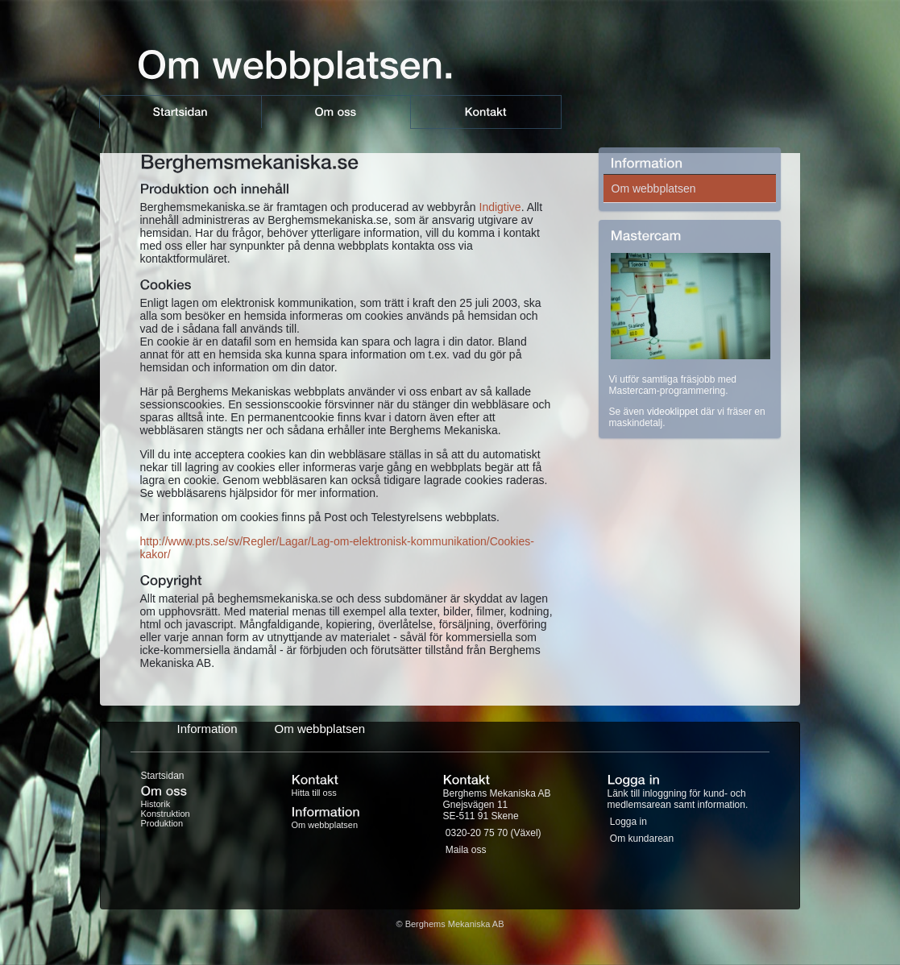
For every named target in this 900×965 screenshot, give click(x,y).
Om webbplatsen (654, 188)
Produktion (162, 823)
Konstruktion (165, 813)
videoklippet (672, 411)
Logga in (628, 821)
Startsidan (163, 775)
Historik (156, 804)
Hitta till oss (314, 792)
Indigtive (500, 207)
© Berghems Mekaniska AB (450, 924)
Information (207, 728)
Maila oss (466, 849)
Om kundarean (642, 838)
